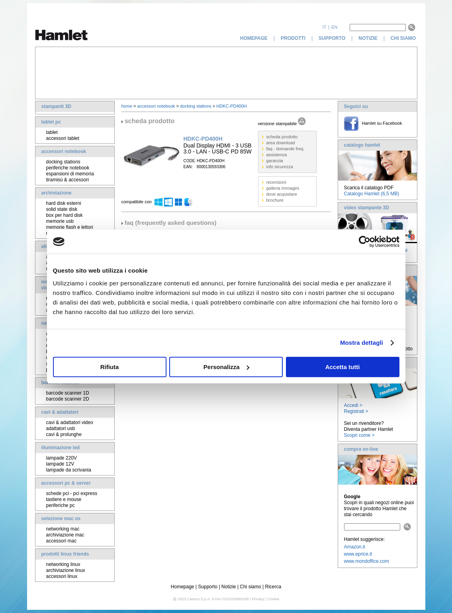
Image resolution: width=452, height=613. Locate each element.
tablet (52, 132)
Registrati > (356, 411)
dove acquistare (281, 194)
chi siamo (404, 38)
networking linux (63, 564)
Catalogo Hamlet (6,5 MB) (371, 193)
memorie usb (60, 221)
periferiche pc (60, 505)
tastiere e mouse (64, 499)
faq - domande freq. (285, 148)
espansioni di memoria (70, 174)
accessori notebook (63, 151)
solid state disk (62, 209)
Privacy (258, 599)
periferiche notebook (68, 168)
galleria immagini (282, 188)
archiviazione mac (65, 535)
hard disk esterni (63, 203)
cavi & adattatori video (69, 422)
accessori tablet (62, 138)
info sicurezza (279, 166)
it (325, 27)
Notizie (228, 586)
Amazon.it (354, 547)
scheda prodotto (282, 136)
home (127, 106)
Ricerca (273, 586)
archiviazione (56, 193)
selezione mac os (61, 518)
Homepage (182, 586)
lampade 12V (60, 464)
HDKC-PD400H (231, 106)
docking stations (63, 162)
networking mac (63, 529)
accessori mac (61, 541)
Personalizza (226, 366)
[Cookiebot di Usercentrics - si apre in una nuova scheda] (364, 242)
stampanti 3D (56, 106)
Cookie (273, 599)
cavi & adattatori (59, 412)
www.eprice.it (358, 554)
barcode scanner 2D (67, 399)
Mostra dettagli (361, 342)
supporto (332, 38)
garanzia (274, 160)
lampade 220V (61, 458)
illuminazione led (60, 447)
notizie (367, 38)
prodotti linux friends (65, 554)
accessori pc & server (66, 483)
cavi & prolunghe (64, 434)
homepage (254, 38)
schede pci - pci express (72, 493)
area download (280, 142)
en (334, 27)
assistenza (276, 154)
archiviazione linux (65, 570)
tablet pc (51, 122)
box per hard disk (64, 215)
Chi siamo (250, 586)
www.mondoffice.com (366, 561)
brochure (275, 200)
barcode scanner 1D (67, 393)
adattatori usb (60, 428)
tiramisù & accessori (67, 180)
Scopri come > (359, 435)
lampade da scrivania (68, 470)
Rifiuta (109, 366)
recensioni (276, 182)
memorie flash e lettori (69, 227)
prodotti (293, 38)
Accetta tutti (342, 366)
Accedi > (353, 405)
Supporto (207, 586)
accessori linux (62, 576)
